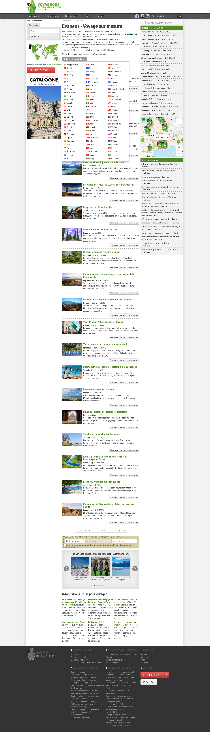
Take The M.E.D (111, 712)
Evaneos (69, 31)
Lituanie (92, 130)
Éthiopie (70, 155)
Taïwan (114, 141)
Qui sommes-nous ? (78, 657)
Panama (114, 103)
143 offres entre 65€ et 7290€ (153, 73)
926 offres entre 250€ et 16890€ (158, 39)
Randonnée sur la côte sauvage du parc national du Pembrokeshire (108, 276)
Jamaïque (92, 106)
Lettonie (92, 127)
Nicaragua (115, 82)
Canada (70, 103)
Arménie (70, 75)
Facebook (144, 657)
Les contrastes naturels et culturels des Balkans (107, 299)
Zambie (114, 155)
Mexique (92, 158)
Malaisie (92, 141)
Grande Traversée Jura (114, 680)
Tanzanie (114, 144)
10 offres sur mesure (156, 103)
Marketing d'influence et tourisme (119, 722)
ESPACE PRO (148, 682)
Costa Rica (71, 123)
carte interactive (55, 64)
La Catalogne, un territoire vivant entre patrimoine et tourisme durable (120, 673)
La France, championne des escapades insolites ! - (157, 181)
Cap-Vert (70, 106)
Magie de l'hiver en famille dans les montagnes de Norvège (80, 579)
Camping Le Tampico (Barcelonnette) (85, 709)
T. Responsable (53, 16)
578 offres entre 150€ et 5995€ (156, 47)
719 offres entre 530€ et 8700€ (159, 43)
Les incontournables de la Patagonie (121, 578)
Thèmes (101, 16)
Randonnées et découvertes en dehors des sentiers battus (108, 505)
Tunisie (114, 148)
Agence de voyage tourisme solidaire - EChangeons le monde (120, 718)
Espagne (70, 144)
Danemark (71, 134)
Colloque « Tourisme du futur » (117, 714)
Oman (113, 92)
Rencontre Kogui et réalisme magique (101, 252)
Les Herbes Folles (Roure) (80, 717)
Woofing (109, 688)
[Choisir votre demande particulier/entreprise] (53, 70)
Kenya (91, 116)
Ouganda (114, 96)
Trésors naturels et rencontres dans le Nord (105, 344)
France (91, 64)
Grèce (91, 75)
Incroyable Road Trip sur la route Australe (103, 162)
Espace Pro (75, 654)
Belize (69, 82)
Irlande (91, 96)
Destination (33, 25)
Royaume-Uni (116, 123)
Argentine (70, 71)
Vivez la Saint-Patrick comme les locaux (103, 322)
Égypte (69, 137)
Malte (91, 144)
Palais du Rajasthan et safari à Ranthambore (105, 411)
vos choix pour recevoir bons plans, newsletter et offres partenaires (97, 545)
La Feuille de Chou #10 (114, 704)
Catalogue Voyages (75, 20)
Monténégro (116, 68)
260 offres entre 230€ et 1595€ (155, 62)
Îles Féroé (93, 85)
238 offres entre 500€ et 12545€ (155, 65)
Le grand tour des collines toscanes (101, 229)
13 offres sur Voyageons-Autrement (156, 99)
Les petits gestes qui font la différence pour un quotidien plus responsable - (160, 238)
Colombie (70, 116)
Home (64, 20)
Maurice (92, 155)
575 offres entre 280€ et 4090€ (156, 50)
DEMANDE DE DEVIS (39, 70)
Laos (91, 123)
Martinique (93, 151)
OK (180, 16)
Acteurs (87, 16)
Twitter (143, 659)
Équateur (70, 141)
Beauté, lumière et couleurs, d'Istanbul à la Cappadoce (110, 367)
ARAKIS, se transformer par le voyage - (158, 193)
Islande (92, 99)
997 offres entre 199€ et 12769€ (158, 35)
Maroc (91, 148)
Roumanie (115, 120)
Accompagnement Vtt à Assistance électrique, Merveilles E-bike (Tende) (84, 692)
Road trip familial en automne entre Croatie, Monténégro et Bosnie (105, 458)
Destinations (72, 16)
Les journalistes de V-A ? (80, 659)
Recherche (75, 59)
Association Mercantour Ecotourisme (120, 677)
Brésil (69, 96)
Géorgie (92, 71)
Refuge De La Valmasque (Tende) (83, 677)
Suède (113, 137)
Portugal (114, 116)
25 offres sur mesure (156, 84)
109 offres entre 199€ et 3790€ (158, 80)
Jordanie (92, 113)
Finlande (70, 158)
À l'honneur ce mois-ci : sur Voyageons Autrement (159, 165)
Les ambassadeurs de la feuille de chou (86, 662)
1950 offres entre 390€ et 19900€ (155, 32)
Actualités (35, 16)
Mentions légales (112, 662)
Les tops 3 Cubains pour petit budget (101, 481)
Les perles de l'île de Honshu (97, 207)
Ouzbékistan (116, 99)
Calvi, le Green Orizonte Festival (118, 725)
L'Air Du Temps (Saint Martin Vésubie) (85, 680)
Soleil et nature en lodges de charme (101, 434)
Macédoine (93, 134)
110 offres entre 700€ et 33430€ (161, 76)
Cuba (69, 130)
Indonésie (92, 92)
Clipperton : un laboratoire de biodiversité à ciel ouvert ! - (160, 198)
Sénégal (114, 127)
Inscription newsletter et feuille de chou (121, 654)
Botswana (71, 92)
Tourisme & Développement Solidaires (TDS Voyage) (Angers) (85, 697)
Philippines (115, 109)
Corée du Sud (72, 120)
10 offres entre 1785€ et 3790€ (159, 106)
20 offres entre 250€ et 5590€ (154, 91)
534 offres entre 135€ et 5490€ (158, 54)
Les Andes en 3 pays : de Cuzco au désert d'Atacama (108, 184)
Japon (91, 109)
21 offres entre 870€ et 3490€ (155, 88)
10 (120, 530)
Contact (109, 657)
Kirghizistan (93, 120)
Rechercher (35, 36)
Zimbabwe (115, 158)
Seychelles (115, 130)
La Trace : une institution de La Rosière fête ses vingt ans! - (160, 188)
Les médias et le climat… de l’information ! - (160, 223)
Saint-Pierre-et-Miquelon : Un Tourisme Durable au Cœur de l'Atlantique (121, 684)
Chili (68, 109)
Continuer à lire (133, 88)
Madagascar (93, 137)
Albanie (70, 68)
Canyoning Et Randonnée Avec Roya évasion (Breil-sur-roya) (87, 686)
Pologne (114, 113)
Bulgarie (70, 99)
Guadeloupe (93, 78)
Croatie (70, 127)
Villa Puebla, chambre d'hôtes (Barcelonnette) (82, 713)
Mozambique (116, 71)
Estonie (70, 148)
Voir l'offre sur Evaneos (117, 178)
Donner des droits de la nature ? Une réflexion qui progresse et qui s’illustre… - (161, 227)
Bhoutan (70, 85)
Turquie (114, 151)
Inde (90, 89)
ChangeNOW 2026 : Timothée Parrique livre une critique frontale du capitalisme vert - (159, 204)
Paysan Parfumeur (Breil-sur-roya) (84, 674)
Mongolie (114, 64)
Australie (70, 78)
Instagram (144, 662)
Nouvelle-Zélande (118, 89)
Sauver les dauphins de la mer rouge (119, 706)
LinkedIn (143, 654)
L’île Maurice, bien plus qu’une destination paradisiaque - (160, 250)
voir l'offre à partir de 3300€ (158, 114)
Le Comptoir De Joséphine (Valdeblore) (85, 682)
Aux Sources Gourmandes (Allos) (83, 701)
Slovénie (114, 134)
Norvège (114, 85)
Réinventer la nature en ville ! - (155, 177)
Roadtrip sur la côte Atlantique (98, 389)
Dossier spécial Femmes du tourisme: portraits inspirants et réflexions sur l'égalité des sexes (120, 699)
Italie (91, 103)
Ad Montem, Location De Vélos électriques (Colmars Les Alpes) (87, 705)
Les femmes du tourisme (115, 709)
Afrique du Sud (72, 64)
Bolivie (69, 89)
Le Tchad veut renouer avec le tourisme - (159, 219)
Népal (113, 78)
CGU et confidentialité (114, 659)
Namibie (114, 75)
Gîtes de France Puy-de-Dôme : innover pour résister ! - (159, 171)
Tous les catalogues (78, 672)
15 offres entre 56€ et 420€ (154, 95)
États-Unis (71, 151)
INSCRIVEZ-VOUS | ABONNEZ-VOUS (159, 22)
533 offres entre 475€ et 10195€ (158, 58)
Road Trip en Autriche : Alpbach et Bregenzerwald (118, 692)
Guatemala (93, 82)
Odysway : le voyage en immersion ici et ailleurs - (157, 244)
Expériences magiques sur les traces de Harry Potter (100, 578)
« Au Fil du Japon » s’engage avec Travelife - (160, 233)
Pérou (113, 106)
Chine (69, 113)
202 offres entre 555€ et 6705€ (156, 69)
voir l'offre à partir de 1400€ (156, 110)
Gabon (91, 68)
